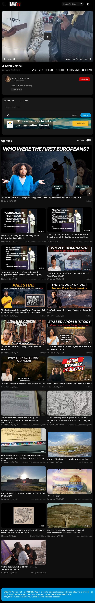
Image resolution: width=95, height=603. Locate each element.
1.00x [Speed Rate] (73, 59)
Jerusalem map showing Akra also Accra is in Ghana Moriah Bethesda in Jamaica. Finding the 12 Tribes (68, 420)
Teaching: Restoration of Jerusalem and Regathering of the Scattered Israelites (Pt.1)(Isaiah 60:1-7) (21, 275)
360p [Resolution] (85, 59)
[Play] (5, 59)
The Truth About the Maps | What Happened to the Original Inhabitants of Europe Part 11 (41, 198)
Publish (85, 115)
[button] (89, 4)
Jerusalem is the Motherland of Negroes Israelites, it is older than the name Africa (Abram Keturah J (19, 420)
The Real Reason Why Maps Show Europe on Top (23, 383)
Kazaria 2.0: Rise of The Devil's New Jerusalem (67, 459)
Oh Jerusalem (53, 496)
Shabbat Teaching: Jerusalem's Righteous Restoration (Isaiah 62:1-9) (20, 236)
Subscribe (84, 79)
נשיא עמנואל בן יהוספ (20, 78)
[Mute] (81, 59)
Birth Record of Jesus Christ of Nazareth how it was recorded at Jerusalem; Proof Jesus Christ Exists (22, 458)
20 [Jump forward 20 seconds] (77, 59)
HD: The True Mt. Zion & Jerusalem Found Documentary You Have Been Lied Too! (65, 531)
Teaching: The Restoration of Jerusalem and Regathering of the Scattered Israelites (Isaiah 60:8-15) (68, 237)
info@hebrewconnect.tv (16, 595)
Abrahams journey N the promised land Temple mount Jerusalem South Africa (22, 531)
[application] (47, 36)
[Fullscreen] (89, 59)
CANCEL (74, 115)
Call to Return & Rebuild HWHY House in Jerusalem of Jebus (19, 568)
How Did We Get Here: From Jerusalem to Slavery (69, 383)
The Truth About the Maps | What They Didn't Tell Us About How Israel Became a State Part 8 (23, 311)
